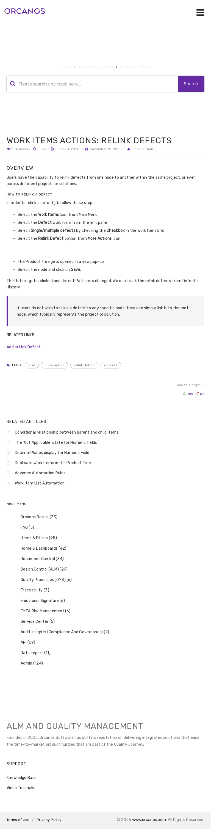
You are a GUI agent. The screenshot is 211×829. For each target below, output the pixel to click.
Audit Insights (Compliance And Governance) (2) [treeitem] (61, 632)
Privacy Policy (49, 820)
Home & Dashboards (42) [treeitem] (39, 548)
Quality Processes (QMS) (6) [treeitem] (42, 580)
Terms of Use (18, 820)
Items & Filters (135, 67)
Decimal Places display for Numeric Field (52, 452)
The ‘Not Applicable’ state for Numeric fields (56, 442)
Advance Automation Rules (40, 473)
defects (110, 365)
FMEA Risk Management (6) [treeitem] (41, 611)
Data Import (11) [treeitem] (32, 653)
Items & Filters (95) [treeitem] (35, 538)
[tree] (105, 590)
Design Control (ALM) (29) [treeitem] (40, 569)
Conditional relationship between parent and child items (67, 432)
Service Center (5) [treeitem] (34, 621)
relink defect (84, 365)
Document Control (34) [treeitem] (38, 559)
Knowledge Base (96, 67)
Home (66, 67)
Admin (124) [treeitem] (28, 663)
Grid (31, 365)
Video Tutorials (20, 788)
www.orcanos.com (149, 819)
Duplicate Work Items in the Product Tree (53, 463)
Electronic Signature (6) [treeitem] (39, 600)
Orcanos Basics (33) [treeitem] (35, 517)
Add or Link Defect (24, 347)
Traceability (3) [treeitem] (31, 590)
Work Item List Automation (40, 483)
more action (54, 365)
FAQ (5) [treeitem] (23, 527)
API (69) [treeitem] (24, 642)
